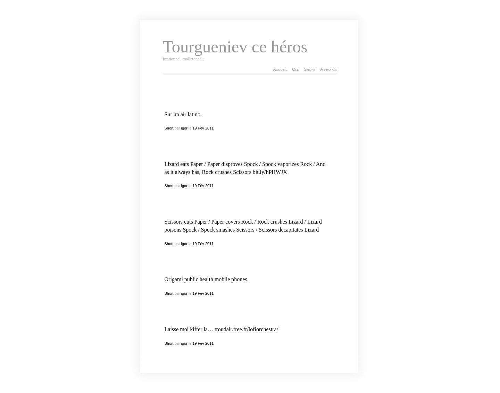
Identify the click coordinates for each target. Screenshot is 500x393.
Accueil (280, 69)
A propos (328, 69)
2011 (209, 128)
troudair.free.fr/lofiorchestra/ (246, 329)
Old (295, 69)
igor (184, 128)
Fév (201, 128)
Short (309, 69)
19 (194, 128)
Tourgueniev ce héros (235, 46)
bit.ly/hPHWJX (270, 172)
